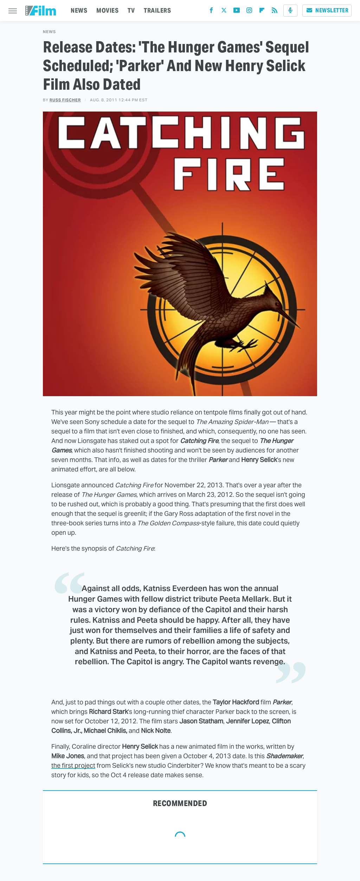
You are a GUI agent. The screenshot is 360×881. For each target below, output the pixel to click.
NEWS (79, 10)
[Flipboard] (262, 11)
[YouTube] (236, 11)
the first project (73, 765)
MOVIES (107, 10)
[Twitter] (224, 11)
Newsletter (327, 10)
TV (131, 10)
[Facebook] (211, 11)
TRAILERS (157, 10)
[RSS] (274, 11)
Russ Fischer (65, 99)
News (49, 32)
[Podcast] (290, 11)
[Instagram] (249, 11)
